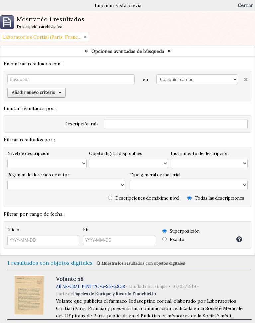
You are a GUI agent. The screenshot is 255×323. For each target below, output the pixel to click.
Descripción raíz (81, 124)
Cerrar (245, 5)
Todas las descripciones (215, 198)
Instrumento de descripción (200, 153)
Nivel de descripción (28, 153)
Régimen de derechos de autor (38, 175)
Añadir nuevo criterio (36, 92)
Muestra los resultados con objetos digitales (141, 263)
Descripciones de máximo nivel (143, 198)
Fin (86, 230)
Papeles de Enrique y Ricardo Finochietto (114, 293)
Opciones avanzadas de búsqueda (127, 51)
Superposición (181, 231)
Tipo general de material (155, 175)
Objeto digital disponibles (115, 153)
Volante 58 (69, 279)
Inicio (13, 230)
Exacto (173, 239)
